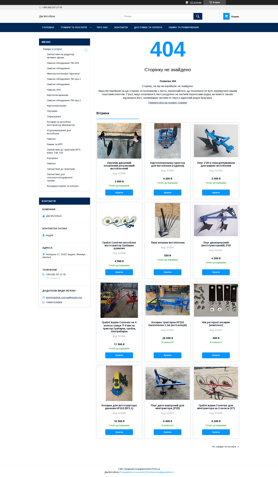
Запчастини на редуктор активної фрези (60, 56)
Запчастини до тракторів (61, 169)
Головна (48, 27)
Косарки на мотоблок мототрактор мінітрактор (61, 123)
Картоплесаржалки (57, 95)
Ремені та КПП (55, 144)
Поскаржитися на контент (132, 472)
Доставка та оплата (148, 27)
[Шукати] (197, 16)
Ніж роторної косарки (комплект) (216, 324)
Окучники (52, 111)
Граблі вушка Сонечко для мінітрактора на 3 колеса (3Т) (216, 407)
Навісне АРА (54, 89)
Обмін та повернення (184, 27)
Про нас (102, 27)
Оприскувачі (54, 116)
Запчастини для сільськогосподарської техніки (60, 177)
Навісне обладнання (58, 68)
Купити (119, 192)
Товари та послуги (73, 27)
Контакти (121, 27)
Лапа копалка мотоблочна (168, 242)
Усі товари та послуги (224, 446)
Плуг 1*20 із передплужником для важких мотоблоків (216, 164)
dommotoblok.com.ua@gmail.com (64, 297)
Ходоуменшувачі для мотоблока (59, 132)
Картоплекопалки (56, 105)
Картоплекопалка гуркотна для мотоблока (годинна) (167, 164)
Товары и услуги (52, 49)
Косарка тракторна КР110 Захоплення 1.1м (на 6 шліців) (167, 324)
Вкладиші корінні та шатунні (63, 186)
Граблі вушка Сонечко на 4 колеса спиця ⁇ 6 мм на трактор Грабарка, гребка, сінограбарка (119, 327)
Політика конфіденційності (160, 472)
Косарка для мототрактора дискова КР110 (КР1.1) (119, 407)
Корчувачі (52, 158)
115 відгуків (196, 2)
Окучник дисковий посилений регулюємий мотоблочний (119, 165)
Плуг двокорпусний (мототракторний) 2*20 (216, 244)
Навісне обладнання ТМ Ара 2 (64, 79)
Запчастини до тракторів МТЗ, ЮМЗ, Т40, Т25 (64, 151)
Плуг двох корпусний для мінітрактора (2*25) (167, 407)
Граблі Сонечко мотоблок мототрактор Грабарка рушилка (119, 245)
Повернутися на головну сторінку (167, 102)
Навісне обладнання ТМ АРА (63, 63)
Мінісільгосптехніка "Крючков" (63, 73)
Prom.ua (156, 469)
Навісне (51, 139)
